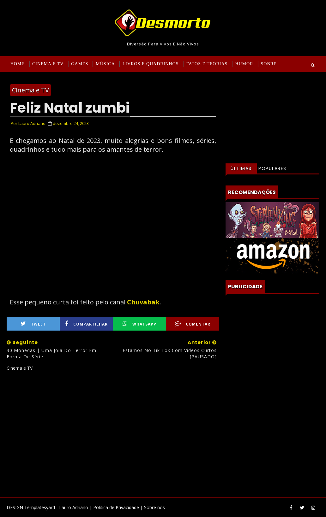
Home (17, 64)
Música (105, 64)
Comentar (192, 324)
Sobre (269, 64)
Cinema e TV (47, 64)
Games (79, 64)
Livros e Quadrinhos (151, 64)
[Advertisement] (113, 432)
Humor (244, 64)
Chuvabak (143, 302)
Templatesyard (39, 507)
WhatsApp (139, 324)
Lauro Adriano (73, 507)
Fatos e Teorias (206, 64)
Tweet (33, 324)
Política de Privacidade (116, 507)
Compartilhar (86, 324)
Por (28, 123)
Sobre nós (154, 507)
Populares (272, 168)
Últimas (241, 168)
